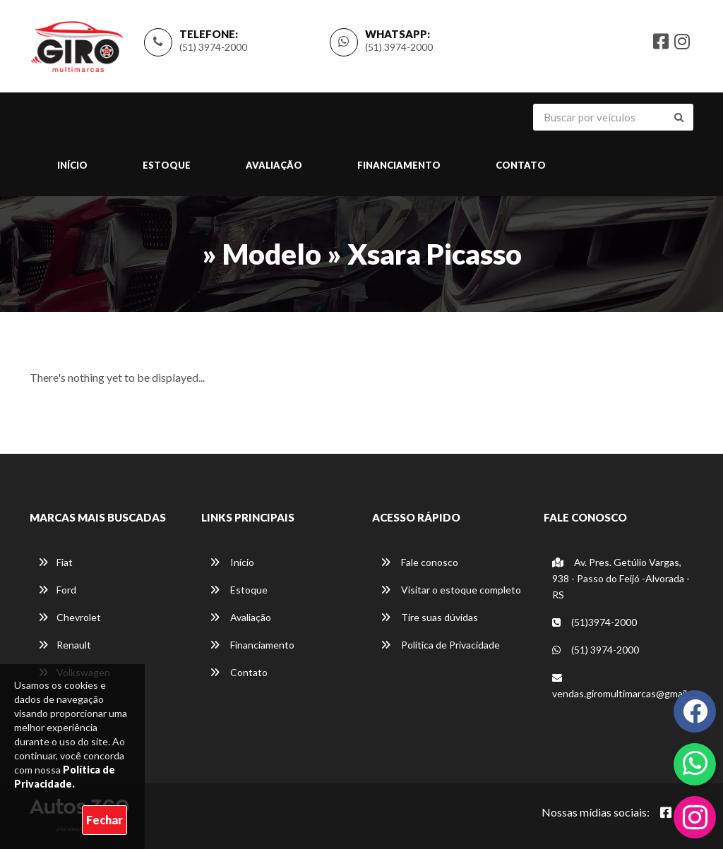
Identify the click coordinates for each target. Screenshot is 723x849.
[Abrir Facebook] (665, 812)
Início (72, 165)
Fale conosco (419, 562)
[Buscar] (679, 118)
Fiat (55, 562)
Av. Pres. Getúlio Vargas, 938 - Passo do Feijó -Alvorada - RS (621, 578)
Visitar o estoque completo (451, 590)
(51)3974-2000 (594, 622)
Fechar (104, 819)
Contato (521, 165)
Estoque (167, 165)
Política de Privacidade (440, 645)
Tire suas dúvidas (429, 617)
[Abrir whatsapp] (695, 763)
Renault (64, 645)
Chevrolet (69, 617)
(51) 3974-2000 (213, 47)
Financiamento (399, 165)
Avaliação (274, 165)
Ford (57, 590)
